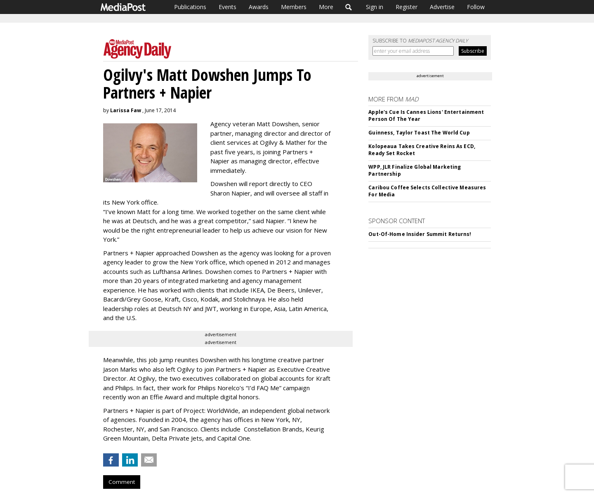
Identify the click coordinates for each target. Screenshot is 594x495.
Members (293, 7)
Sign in (374, 7)
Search (348, 7)
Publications (190, 7)
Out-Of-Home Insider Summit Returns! (419, 234)
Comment (121, 482)
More (326, 7)
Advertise (442, 7)
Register (406, 7)
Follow (476, 7)
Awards (259, 7)
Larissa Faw (125, 110)
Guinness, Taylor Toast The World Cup (418, 132)
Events (227, 7)
